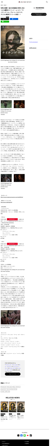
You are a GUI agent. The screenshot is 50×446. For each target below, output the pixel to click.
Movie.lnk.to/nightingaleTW (6, 202)
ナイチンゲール (12, 368)
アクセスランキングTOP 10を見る (39, 14)
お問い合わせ (5, 445)
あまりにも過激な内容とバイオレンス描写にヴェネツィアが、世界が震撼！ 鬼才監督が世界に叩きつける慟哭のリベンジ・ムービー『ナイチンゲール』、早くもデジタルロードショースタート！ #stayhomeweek (20, 417)
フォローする (12, 374)
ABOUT (4, 441)
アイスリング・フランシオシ (11, 364)
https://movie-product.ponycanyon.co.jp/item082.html (12, 197)
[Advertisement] (38, 26)
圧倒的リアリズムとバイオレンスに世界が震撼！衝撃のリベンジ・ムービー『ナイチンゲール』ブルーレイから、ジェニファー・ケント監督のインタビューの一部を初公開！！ (4, 418)
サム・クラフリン (16, 386)
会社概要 (27, 441)
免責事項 (27, 443)
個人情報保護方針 (6, 443)
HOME (2, 5)
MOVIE (5, 5)
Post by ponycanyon (33, 42)
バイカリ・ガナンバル (5, 391)
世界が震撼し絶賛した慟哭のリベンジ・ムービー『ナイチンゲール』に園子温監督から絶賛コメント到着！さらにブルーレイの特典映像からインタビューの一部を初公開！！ (12, 417)
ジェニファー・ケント (5, 389)
